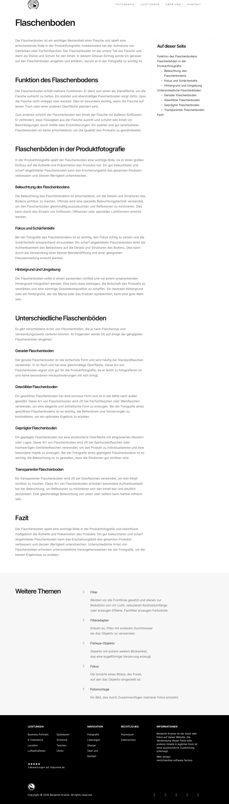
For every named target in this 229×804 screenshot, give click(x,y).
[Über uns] (173, 4)
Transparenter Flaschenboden (184, 110)
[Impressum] (130, 734)
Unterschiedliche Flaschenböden (179, 90)
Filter (94, 592)
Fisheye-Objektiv (102, 643)
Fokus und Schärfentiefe (180, 80)
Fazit (160, 114)
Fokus (94, 666)
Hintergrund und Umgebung (183, 85)
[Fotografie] (125, 4)
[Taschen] (63, 745)
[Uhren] (63, 750)
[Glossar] (95, 745)
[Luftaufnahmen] (38, 750)
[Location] (38, 745)
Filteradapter (99, 620)
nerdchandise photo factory (35, 4)
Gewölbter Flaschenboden (182, 100)
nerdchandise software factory (175, 760)
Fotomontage (99, 689)
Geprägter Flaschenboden (181, 105)
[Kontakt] (194, 4)
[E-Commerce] (38, 740)
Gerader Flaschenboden (180, 95)
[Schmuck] (63, 740)
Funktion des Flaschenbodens (177, 56)
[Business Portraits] (38, 734)
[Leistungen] (150, 4)
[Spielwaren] (63, 734)
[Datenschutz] (130, 740)
